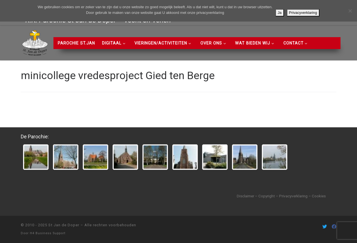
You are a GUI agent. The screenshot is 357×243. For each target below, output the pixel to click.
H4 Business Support (47, 233)
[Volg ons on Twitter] (324, 226)
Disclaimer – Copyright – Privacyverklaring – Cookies (281, 196)
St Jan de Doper (63, 225)
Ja (280, 12)
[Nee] (350, 11)
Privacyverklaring (303, 12)
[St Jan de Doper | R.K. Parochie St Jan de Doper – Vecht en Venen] (35, 42)
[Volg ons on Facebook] (334, 226)
